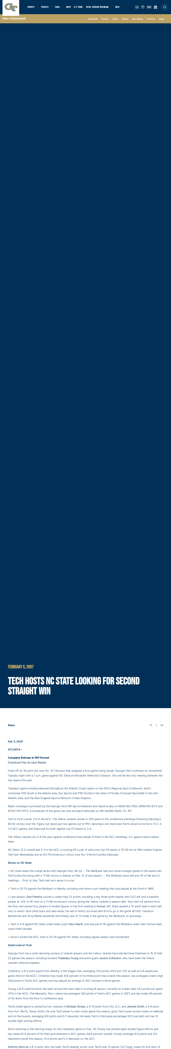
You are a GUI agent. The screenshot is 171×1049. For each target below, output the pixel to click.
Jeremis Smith (135, 1009)
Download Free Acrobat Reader (27, 765)
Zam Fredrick (34, 899)
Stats (115, 22)
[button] (164, 8)
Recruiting (137, 22)
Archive (151, 22)
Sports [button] (31, 8)
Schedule (93, 22)
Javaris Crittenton (110, 961)
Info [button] (122, 8)
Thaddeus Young (68, 961)
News (125, 22)
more (161, 22)
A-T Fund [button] (82, 8)
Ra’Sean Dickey (76, 1009)
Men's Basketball (14, 21)
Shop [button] (71, 8)
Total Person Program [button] (101, 8)
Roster (105, 22)
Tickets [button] (46, 8)
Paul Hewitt (76, 927)
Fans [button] (59, 8)
